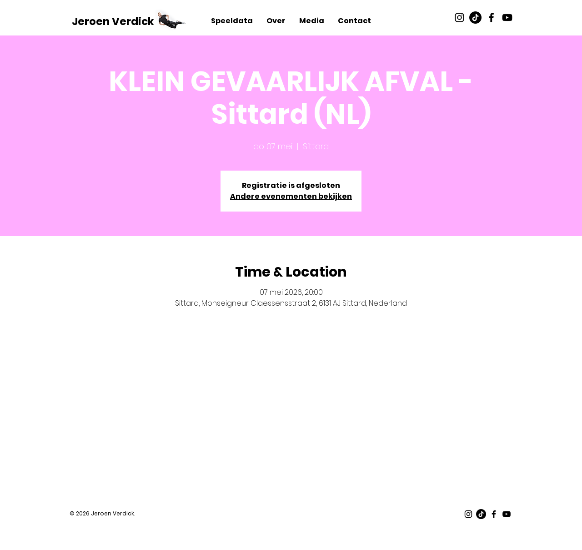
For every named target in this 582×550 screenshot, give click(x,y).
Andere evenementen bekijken (291, 196)
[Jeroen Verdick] (113, 21)
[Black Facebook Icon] (491, 17)
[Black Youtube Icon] (507, 17)
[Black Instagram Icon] (459, 17)
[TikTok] (475, 17)
